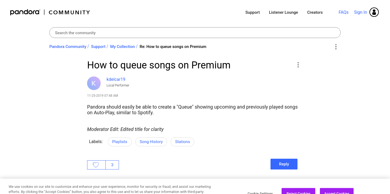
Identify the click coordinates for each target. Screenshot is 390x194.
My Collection (122, 46)
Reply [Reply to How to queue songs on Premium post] (284, 164)
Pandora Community (50, 12)
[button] (298, 65)
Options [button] (336, 47)
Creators (315, 12)
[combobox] (195, 32)
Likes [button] (96, 165)
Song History (151, 141)
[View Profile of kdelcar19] (116, 79)
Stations (182, 141)
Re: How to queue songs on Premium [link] (173, 46)
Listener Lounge (283, 12)
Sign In (360, 12)
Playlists (119, 141)
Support (252, 12)
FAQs (343, 12)
